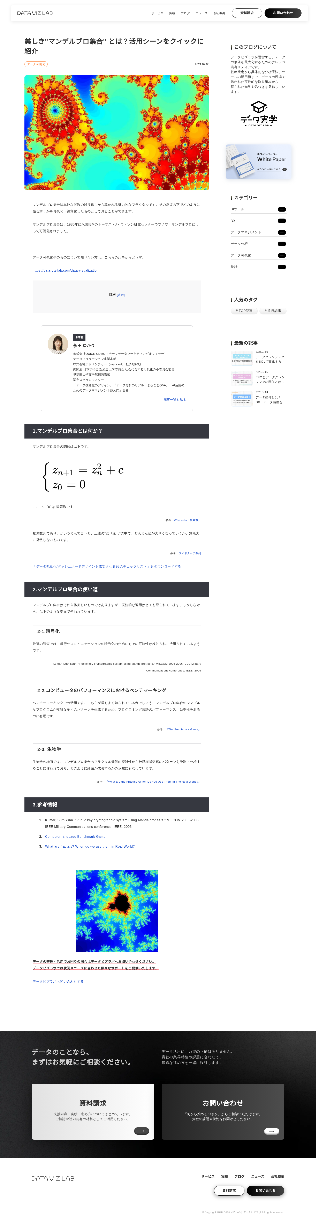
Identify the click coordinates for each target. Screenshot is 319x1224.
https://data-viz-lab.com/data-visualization (66, 270)
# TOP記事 (244, 311)
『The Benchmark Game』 (183, 729)
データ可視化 (36, 64)
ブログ (185, 13)
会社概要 (219, 13)
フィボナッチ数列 (190, 553)
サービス (157, 13)
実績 (172, 13)
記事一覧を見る (175, 399)
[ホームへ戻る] (35, 13)
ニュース (201, 13)
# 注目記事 (273, 311)
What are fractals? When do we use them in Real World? (90, 846)
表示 (121, 295)
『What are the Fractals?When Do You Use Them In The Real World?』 (153, 781)
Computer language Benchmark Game (75, 836)
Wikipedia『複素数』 (187, 520)
